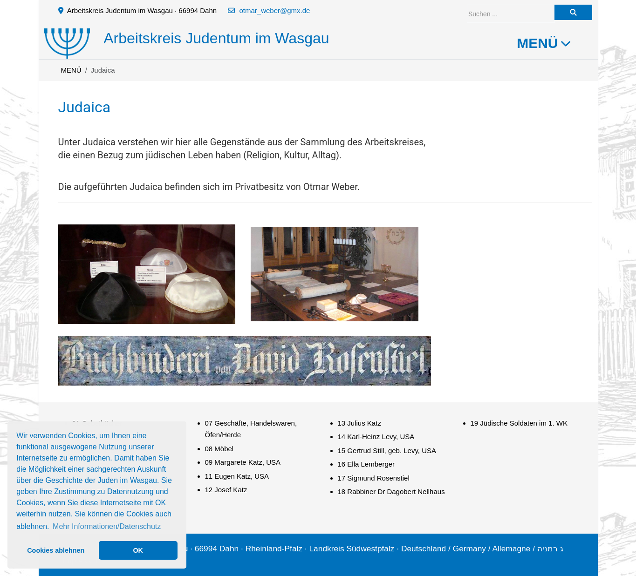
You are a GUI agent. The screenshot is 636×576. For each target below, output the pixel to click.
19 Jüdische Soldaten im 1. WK (519, 423)
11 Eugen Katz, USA (237, 476)
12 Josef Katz (226, 490)
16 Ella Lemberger (366, 464)
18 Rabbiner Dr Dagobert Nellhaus (391, 491)
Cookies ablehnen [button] (55, 550)
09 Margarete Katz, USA (243, 462)
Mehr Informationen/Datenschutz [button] (107, 526)
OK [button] (138, 550)
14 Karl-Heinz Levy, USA (376, 436)
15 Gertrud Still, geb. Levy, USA (387, 450)
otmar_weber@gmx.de (274, 10)
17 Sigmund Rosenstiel (374, 478)
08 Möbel (219, 449)
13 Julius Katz (359, 423)
